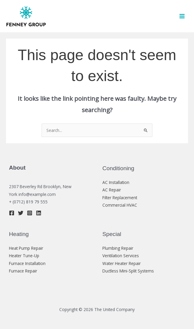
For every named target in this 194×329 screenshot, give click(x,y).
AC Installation (115, 182)
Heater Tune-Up (24, 255)
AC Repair (111, 190)
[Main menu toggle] (182, 16)
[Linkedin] (38, 213)
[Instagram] (29, 213)
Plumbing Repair (117, 248)
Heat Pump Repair (26, 248)
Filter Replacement (119, 197)
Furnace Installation (27, 263)
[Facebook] (11, 213)
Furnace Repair (23, 271)
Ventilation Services (120, 255)
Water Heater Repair (121, 263)
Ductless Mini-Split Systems (128, 271)
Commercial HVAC (119, 205)
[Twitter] (20, 213)
